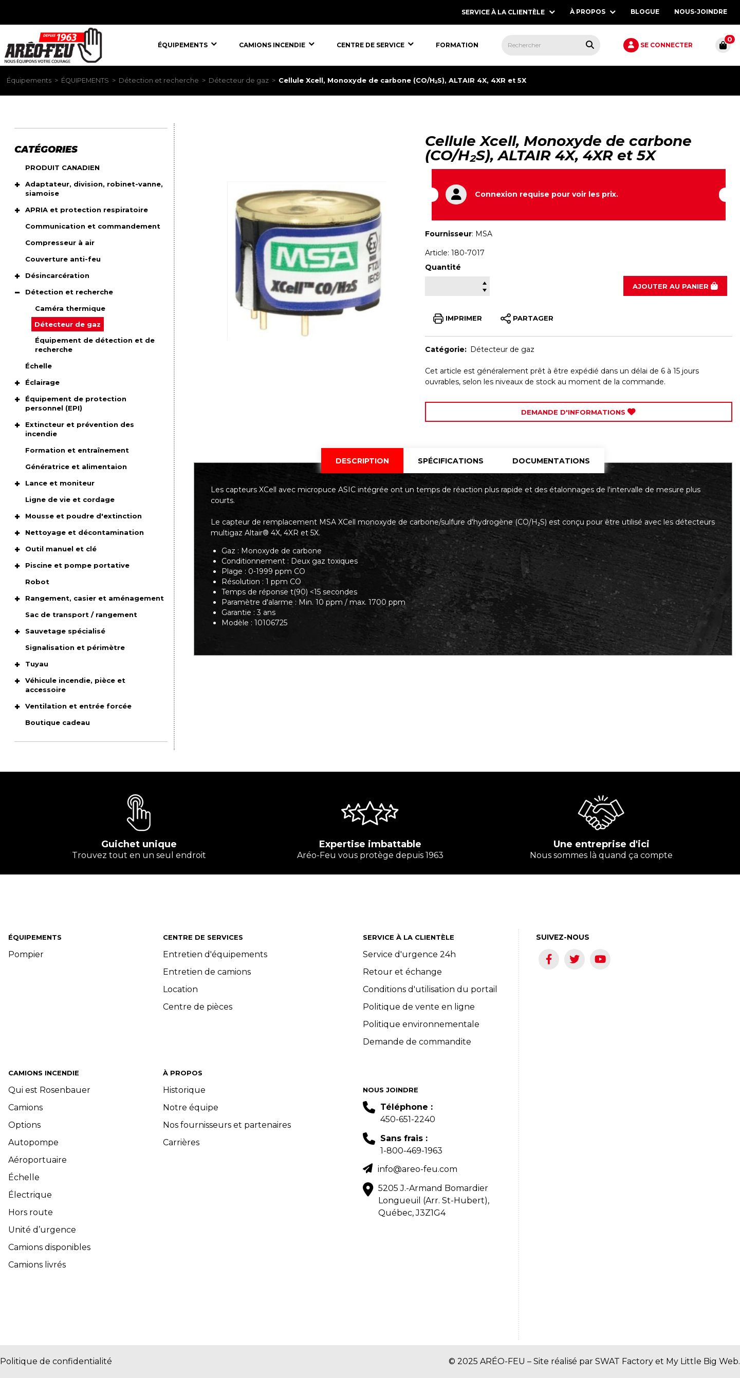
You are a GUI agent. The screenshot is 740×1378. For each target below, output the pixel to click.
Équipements (29, 80)
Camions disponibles (49, 1247)
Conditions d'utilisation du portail (430, 989)
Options (24, 1125)
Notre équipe (190, 1107)
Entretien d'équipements (215, 954)
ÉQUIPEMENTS (85, 80)
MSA (483, 233)
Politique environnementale (421, 1024)
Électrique (30, 1195)
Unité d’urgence (42, 1230)
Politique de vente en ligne (419, 1007)
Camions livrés (37, 1265)
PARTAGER (527, 318)
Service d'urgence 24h (409, 954)
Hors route (30, 1212)
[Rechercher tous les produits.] (590, 44)
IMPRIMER (457, 318)
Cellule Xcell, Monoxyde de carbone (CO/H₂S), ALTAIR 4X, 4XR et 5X (403, 80)
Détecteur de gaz (239, 80)
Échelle (24, 1177)
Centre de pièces (197, 1007)
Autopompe (33, 1142)
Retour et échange (402, 972)
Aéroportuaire (37, 1160)
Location (180, 989)
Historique (184, 1090)
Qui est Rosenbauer (49, 1090)
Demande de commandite (417, 1042)
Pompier (26, 954)
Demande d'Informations (578, 412)
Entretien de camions (207, 972)
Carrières (181, 1142)
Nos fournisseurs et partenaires (227, 1125)
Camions (25, 1107)
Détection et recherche (159, 80)
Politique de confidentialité (56, 1361)
